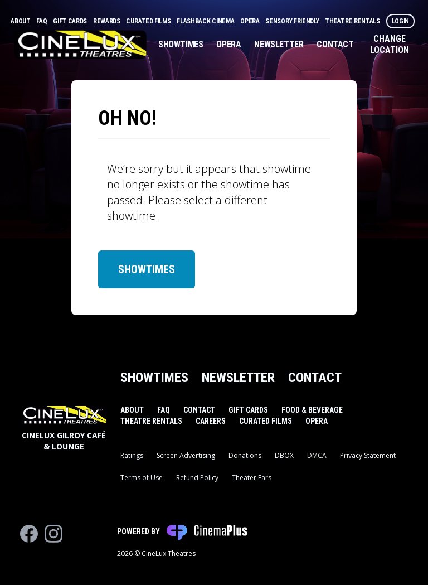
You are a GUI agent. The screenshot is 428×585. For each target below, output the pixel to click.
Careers (211, 421)
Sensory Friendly (292, 21)
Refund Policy (197, 477)
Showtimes (180, 44)
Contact (335, 44)
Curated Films (149, 21)
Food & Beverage (312, 409)
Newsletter (278, 44)
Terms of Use (141, 477)
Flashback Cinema (206, 21)
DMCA (317, 455)
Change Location (389, 44)
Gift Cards (71, 21)
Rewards (107, 21)
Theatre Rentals (353, 21)
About (21, 21)
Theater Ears (251, 477)
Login (401, 21)
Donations (244, 455)
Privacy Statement (368, 455)
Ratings (131, 455)
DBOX (284, 455)
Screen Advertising (186, 455)
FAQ (42, 21)
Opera (250, 21)
